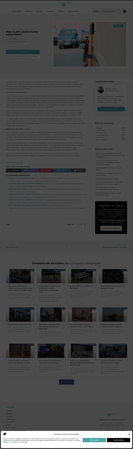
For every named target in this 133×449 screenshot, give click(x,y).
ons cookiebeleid (12, 442)
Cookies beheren (118, 440)
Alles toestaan (94, 440)
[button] (129, 434)
